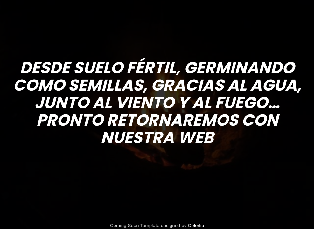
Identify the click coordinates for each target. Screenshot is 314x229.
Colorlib (196, 225)
